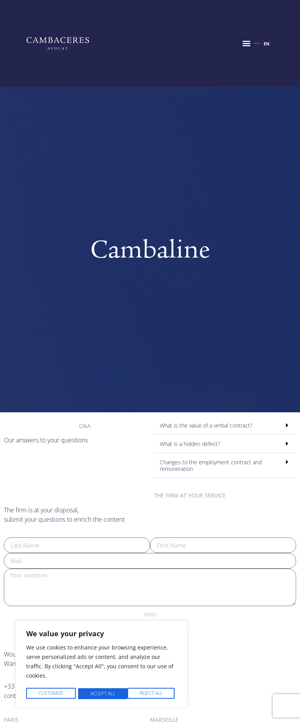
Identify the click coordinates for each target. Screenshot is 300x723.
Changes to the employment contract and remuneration (211, 465)
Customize (50, 693)
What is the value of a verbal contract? (206, 425)
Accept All (152, 693)
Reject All (101, 693)
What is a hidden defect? (190, 443)
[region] (102, 664)
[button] (246, 43)
